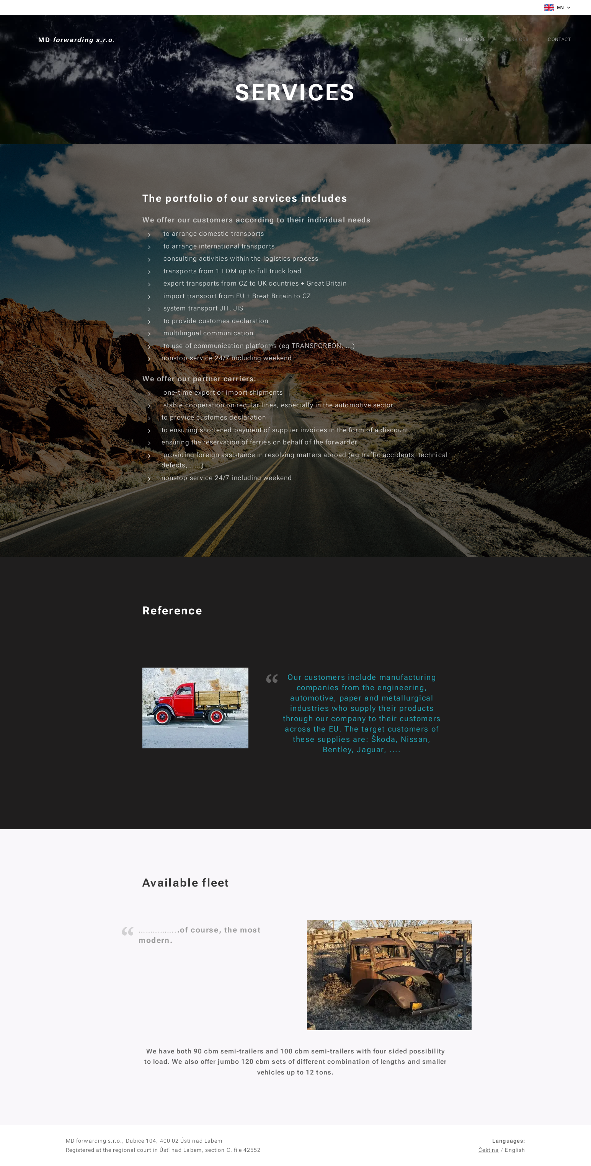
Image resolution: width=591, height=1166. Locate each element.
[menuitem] (528, 40)
